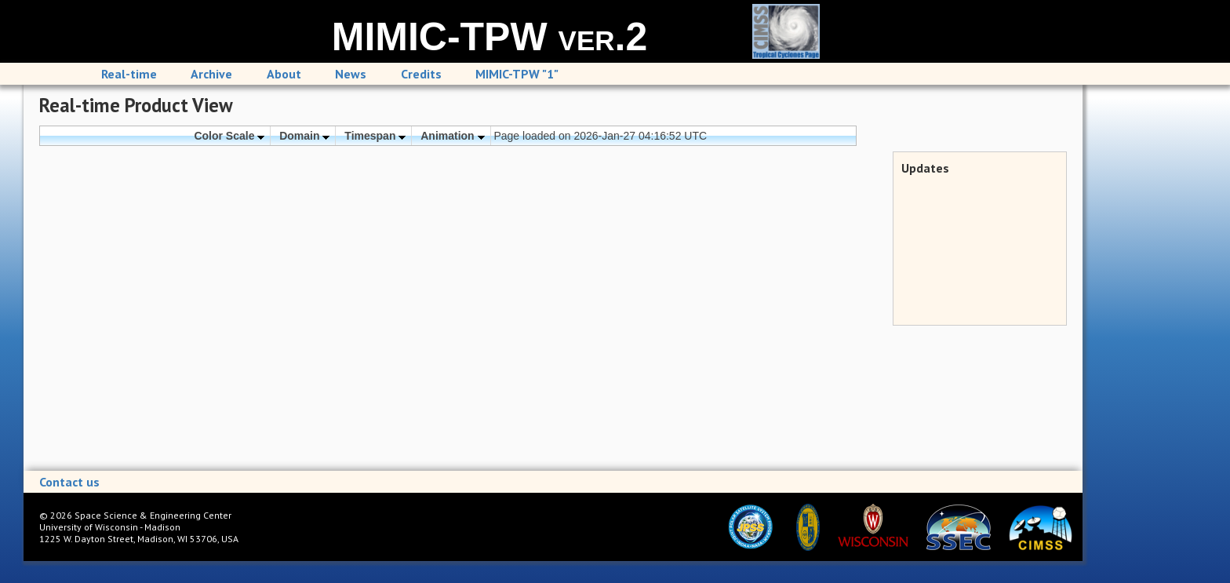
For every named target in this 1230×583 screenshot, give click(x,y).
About (284, 74)
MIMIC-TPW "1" (517, 74)
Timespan (375, 135)
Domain (304, 135)
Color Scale (229, 135)
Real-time (129, 74)
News (350, 74)
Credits (421, 74)
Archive (211, 74)
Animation (452, 135)
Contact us (69, 482)
